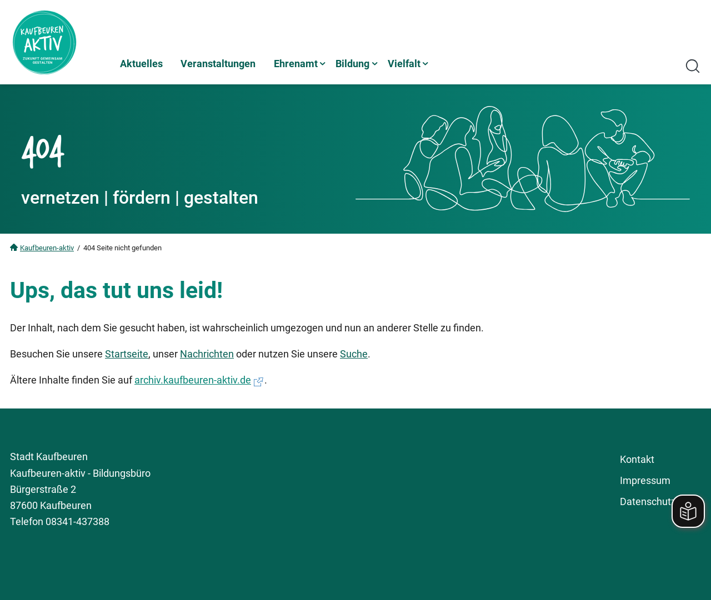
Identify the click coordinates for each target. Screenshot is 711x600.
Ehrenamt (296, 63)
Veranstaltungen (218, 63)
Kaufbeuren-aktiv (47, 248)
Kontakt (637, 459)
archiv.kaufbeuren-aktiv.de (192, 380)
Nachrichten (207, 354)
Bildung (352, 63)
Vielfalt (404, 63)
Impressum (645, 480)
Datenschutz (648, 501)
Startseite (126, 354)
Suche (354, 354)
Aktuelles (141, 63)
